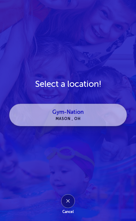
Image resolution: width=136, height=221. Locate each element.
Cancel (68, 212)
